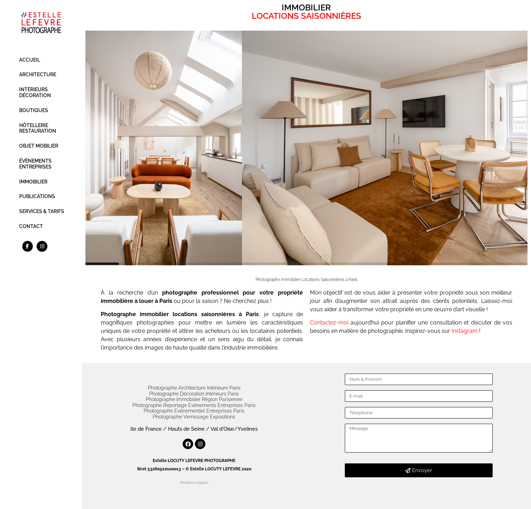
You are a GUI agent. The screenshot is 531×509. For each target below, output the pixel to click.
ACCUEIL (29, 60)
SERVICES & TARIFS (41, 211)
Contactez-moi (329, 322)
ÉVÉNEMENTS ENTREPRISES (35, 164)
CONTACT (31, 226)
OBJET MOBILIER (38, 146)
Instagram (465, 331)
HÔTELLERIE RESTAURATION (37, 128)
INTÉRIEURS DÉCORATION (35, 92)
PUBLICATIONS (37, 196)
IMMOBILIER (33, 182)
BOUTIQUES (33, 110)
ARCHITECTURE (37, 74)
